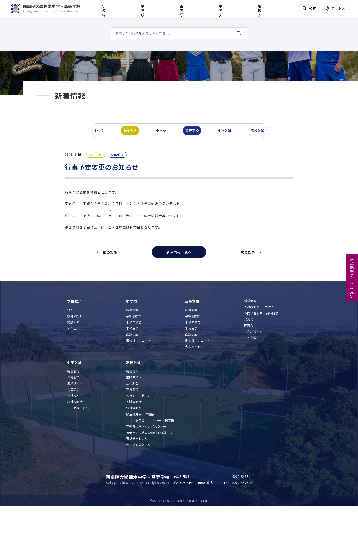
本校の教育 (134, 351)
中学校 (153, 7)
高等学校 (192, 7)
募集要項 (73, 406)
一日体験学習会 (78, 437)
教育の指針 (75, 345)
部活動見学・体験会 (140, 443)
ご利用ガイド (253, 361)
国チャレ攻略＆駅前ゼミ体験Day (149, 462)
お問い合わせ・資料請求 (261, 342)
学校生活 (132, 357)
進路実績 (132, 364)
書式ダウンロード (138, 370)
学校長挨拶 (134, 345)
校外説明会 (75, 431)
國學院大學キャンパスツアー (146, 455)
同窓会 (248, 355)
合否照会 (73, 419)
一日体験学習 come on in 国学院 (150, 449)
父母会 (248, 348)
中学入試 (231, 7)
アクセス (73, 357)
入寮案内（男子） (138, 425)
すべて (101, 158)
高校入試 (270, 7)
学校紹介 (114, 7)
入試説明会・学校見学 (352, 277)
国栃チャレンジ (137, 468)
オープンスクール (138, 474)
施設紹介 (73, 351)
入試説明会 (75, 425)
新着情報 (132, 339)
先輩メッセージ (196, 376)
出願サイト (75, 412)
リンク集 (250, 367)
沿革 (70, 339)
